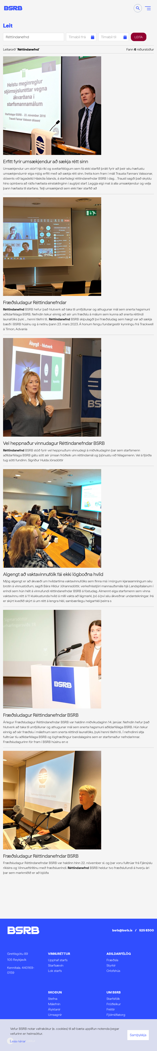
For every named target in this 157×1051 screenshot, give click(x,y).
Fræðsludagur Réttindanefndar (34, 302)
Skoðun (55, 992)
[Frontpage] (13, 8)
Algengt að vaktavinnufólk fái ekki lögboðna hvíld (53, 574)
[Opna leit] (138, 8)
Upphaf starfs (57, 960)
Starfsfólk (113, 999)
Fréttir (111, 1009)
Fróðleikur (114, 1004)
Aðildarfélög (119, 954)
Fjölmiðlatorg (116, 1015)
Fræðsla (112, 960)
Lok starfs (55, 971)
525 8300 (146, 930)
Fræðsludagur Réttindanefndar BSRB (40, 715)
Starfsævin (55, 965)
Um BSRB (114, 992)
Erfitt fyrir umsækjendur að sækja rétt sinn (45, 161)
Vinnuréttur (59, 954)
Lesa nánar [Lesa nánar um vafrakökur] (18, 1041)
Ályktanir (54, 1009)
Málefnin (54, 1004)
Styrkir (111, 965)
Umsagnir (55, 1015)
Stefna (52, 999)
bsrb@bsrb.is (122, 930)
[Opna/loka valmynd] (148, 8)
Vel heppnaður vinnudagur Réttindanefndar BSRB (54, 443)
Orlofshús (113, 971)
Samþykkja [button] (138, 1035)
